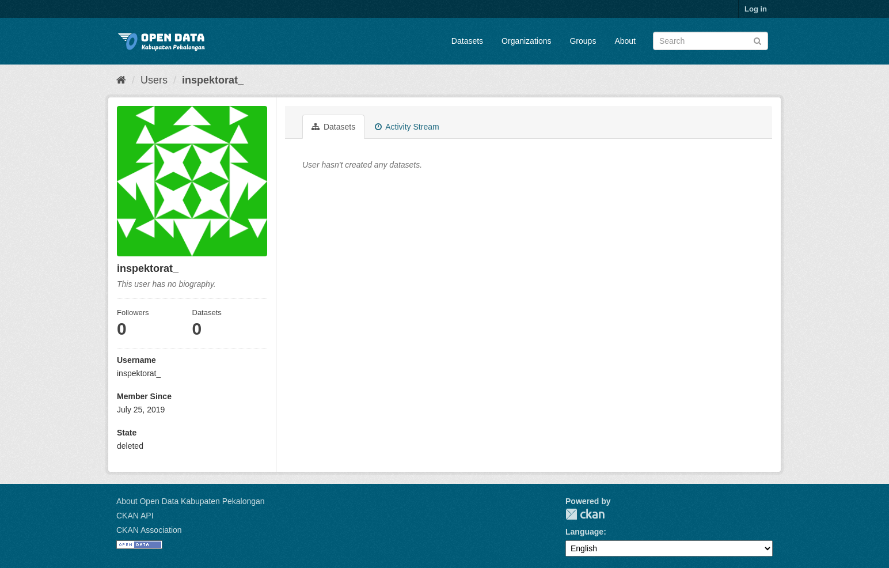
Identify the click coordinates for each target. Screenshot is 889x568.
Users (154, 80)
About (625, 41)
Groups (582, 41)
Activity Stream (407, 126)
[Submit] (757, 40)
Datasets (467, 41)
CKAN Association (149, 530)
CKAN (585, 514)
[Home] (121, 80)
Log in (755, 9)
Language (584, 531)
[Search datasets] (710, 41)
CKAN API (135, 515)
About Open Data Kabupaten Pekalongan (190, 501)
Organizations (526, 41)
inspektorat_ (213, 80)
